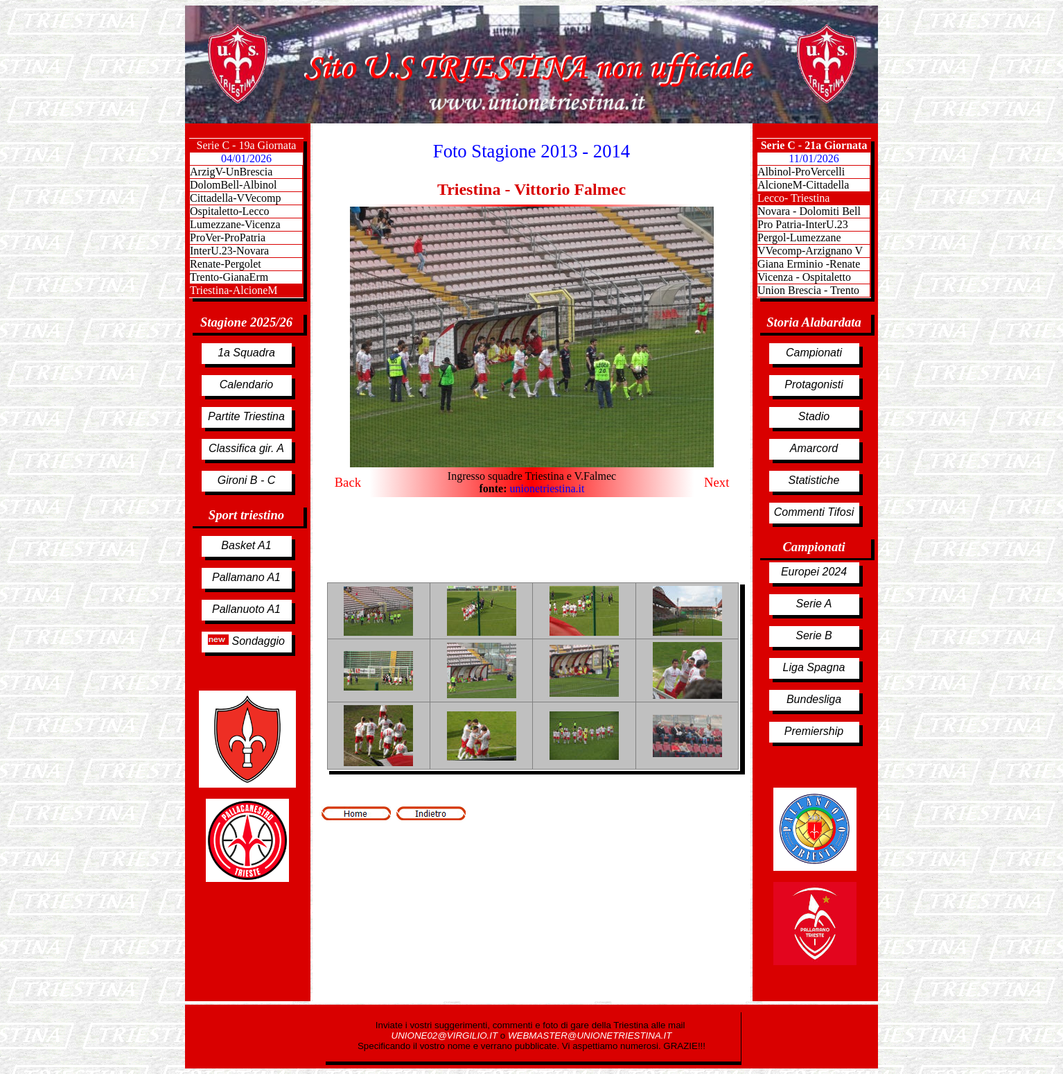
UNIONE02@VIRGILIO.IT (446, 1035)
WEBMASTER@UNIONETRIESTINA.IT (589, 1035)
